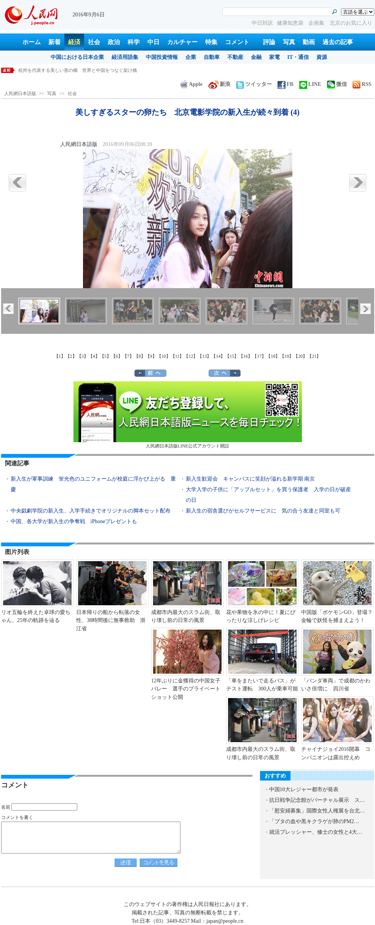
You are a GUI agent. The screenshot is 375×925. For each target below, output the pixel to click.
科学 (134, 42)
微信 (337, 84)
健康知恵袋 (291, 23)
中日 (153, 42)
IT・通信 (298, 57)
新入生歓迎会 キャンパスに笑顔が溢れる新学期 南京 (250, 479)
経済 (74, 42)
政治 (114, 42)
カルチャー (182, 42)
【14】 (218, 356)
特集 (211, 42)
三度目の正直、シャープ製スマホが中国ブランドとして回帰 (80, 70)
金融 (256, 57)
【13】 (204, 356)
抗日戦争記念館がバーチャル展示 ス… (317, 800)
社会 (94, 42)
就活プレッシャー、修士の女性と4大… (315, 832)
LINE (310, 84)
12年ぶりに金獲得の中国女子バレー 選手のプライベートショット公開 (185, 689)
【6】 (117, 356)
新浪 (219, 84)
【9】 (151, 356)
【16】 (245, 356)
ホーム (31, 42)
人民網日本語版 (20, 93)
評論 (269, 42)
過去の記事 (337, 42)
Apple (191, 84)
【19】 (287, 356)
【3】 (82, 356)
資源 (321, 57)
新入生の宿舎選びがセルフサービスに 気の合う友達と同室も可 (263, 511)
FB (286, 84)
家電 (274, 57)
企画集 (317, 23)
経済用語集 (125, 57)
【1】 (59, 356)
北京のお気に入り (351, 23)
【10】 (164, 356)
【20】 (300, 356)
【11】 (177, 356)
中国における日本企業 (77, 57)
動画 (309, 42)
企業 (190, 57)
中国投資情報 (162, 57)
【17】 (259, 356)
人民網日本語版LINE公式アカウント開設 (187, 415)
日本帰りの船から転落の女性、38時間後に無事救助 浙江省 (110, 620)
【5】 (105, 356)
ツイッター (254, 84)
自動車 (212, 57)
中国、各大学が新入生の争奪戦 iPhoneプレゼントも (74, 521)
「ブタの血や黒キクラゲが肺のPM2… (314, 821)
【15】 (232, 356)
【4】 (94, 356)
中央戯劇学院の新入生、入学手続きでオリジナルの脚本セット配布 (91, 511)
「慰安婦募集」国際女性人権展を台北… (317, 811)
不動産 (235, 57)
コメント (237, 42)
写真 (289, 42)
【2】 (71, 356)
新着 (54, 42)
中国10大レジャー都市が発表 (303, 789)
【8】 (139, 356)
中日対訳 (262, 23)
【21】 (314, 356)
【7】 (128, 356)
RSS (362, 84)
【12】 (191, 356)
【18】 (273, 356)
